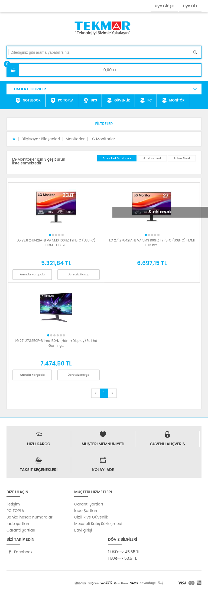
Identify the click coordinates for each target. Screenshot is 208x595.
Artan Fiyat (182, 158)
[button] (104, 123)
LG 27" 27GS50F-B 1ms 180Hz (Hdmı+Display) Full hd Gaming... (56, 343)
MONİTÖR (173, 100)
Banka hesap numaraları (29, 517)
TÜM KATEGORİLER (29, 89)
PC (146, 100)
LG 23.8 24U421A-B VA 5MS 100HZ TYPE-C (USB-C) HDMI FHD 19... (56, 242)
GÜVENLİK (118, 100)
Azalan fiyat (152, 158)
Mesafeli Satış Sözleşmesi (98, 523)
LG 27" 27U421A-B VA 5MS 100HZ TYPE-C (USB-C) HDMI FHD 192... (152, 242)
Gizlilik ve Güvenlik (91, 517)
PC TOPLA (61, 100)
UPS (90, 100)
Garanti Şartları (20, 530)
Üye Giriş (164, 6)
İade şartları (17, 523)
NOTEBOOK (28, 100)
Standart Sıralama (117, 158)
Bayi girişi (83, 530)
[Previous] (95, 393)
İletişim (13, 504)
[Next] (112, 393)
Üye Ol (190, 6)
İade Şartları (85, 510)
